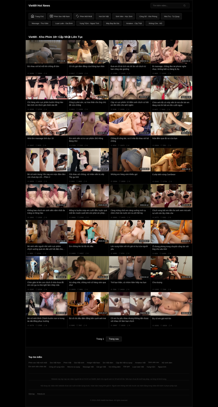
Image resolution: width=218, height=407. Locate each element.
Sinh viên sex (153, 362)
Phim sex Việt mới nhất (38, 363)
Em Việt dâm (108, 363)
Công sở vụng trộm (57, 367)
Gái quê (126, 367)
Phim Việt (67, 363)
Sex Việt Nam (55, 363)
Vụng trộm (151, 367)
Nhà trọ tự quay (73, 367)
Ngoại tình (162, 367)
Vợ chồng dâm (115, 367)
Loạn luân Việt (138, 367)
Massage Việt (88, 367)
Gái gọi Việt (101, 367)
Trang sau (114, 339)
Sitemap (32, 394)
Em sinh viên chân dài (37, 367)
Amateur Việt (140, 363)
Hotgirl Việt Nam (93, 363)
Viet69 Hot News (39, 5)
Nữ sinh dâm (167, 363)
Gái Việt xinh (79, 363)
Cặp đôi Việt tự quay (124, 363)
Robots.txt (41, 394)
